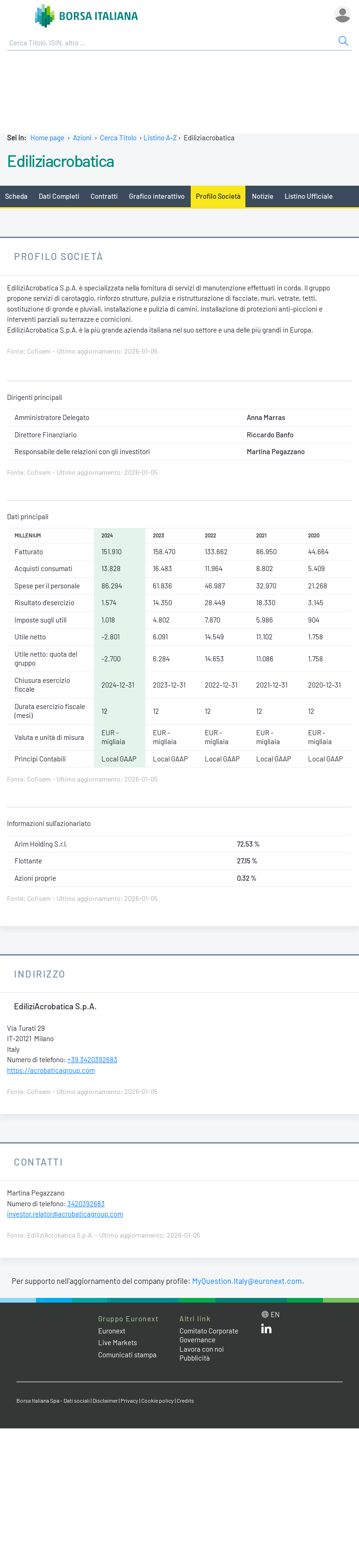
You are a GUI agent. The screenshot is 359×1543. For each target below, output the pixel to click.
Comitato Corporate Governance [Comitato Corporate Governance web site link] (209, 1335)
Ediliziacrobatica (60, 160)
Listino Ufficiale (309, 196)
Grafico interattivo (157, 196)
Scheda (16, 196)
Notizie (262, 196)
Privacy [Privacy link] (129, 1400)
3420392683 (86, 1203)
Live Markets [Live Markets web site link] (117, 1342)
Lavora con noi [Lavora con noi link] (202, 1349)
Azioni (82, 137)
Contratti (104, 196)
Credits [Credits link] (185, 1400)
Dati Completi (59, 196)
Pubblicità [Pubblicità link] (195, 1358)
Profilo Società (218, 196)
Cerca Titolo (118, 137)
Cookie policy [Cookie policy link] (157, 1400)
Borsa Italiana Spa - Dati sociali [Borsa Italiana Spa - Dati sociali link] (53, 1400)
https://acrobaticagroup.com (51, 1070)
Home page (47, 137)
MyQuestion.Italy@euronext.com (247, 1280)
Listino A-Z (160, 137)
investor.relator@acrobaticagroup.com (65, 1214)
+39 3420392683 (92, 1059)
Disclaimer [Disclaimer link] (105, 1400)
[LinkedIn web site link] (266, 1330)
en (275, 1314)
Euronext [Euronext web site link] (111, 1330)
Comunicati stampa (127, 1354)
